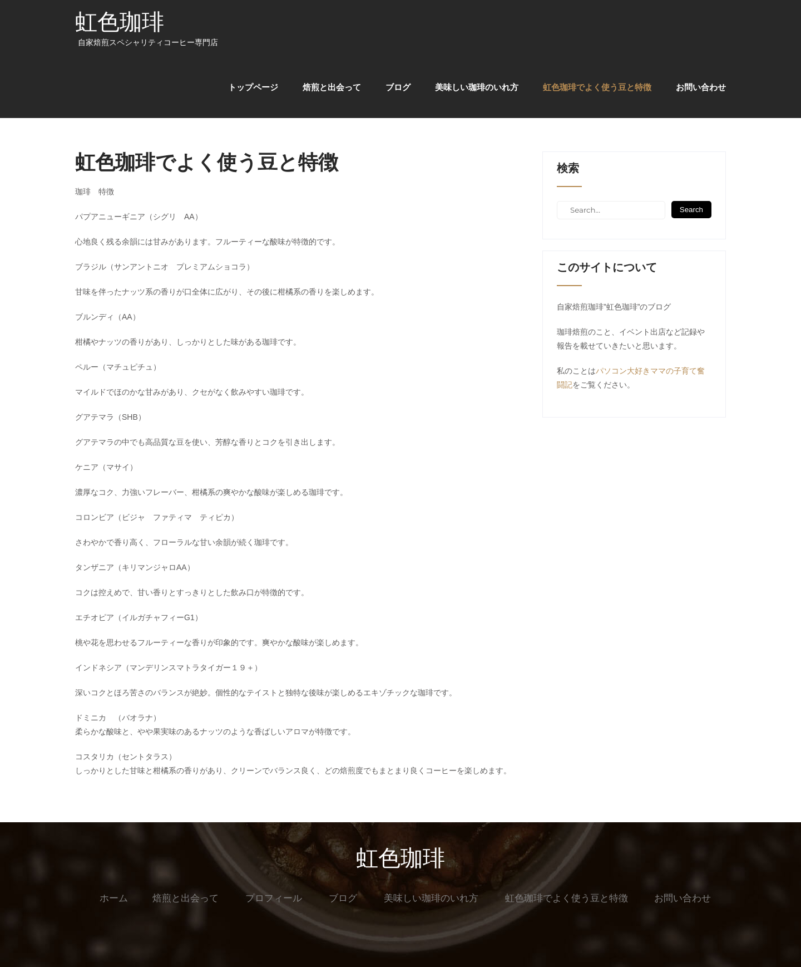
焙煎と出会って (332, 87)
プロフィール (273, 898)
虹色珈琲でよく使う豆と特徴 (597, 87)
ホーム (114, 898)
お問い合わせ (701, 87)
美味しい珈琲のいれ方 (476, 87)
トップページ (253, 87)
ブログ (398, 87)
